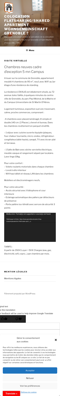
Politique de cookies (29, 392)
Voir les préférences (30, 386)
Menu (30, 50)
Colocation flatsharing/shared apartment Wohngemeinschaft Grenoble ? (27, 24)
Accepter (30, 370)
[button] (55, 340)
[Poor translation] (18, 319)
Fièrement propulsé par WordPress (19, 293)
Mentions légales (12, 278)
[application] (30, 227)
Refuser (30, 378)
